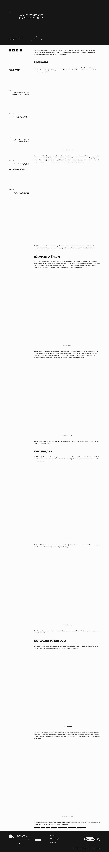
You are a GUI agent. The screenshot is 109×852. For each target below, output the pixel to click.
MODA (10, 11)
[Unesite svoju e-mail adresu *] (25, 840)
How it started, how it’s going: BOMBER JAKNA (21, 192)
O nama (52, 835)
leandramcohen (70, 149)
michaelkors (69, 435)
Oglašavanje (54, 839)
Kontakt (53, 842)
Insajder (11, 113)
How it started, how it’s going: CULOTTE (21, 140)
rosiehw (69, 538)
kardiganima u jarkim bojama (72, 646)
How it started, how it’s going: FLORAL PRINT (21, 116)
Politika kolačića (85, 848)
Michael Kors (41, 355)
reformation (69, 726)
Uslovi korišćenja (96, 848)
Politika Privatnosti (74, 848)
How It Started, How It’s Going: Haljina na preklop (20, 93)
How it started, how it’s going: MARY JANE (21, 163)
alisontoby (70, 624)
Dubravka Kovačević (18, 38)
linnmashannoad (69, 816)
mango (69, 345)
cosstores (69, 239)
